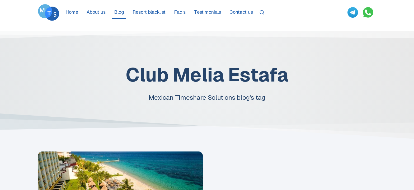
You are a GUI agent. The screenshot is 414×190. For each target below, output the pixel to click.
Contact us (241, 12)
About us (96, 12)
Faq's (180, 12)
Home (71, 12)
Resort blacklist (149, 12)
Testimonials (207, 12)
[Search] (262, 12)
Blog (119, 12)
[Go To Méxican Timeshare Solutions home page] (48, 12)
